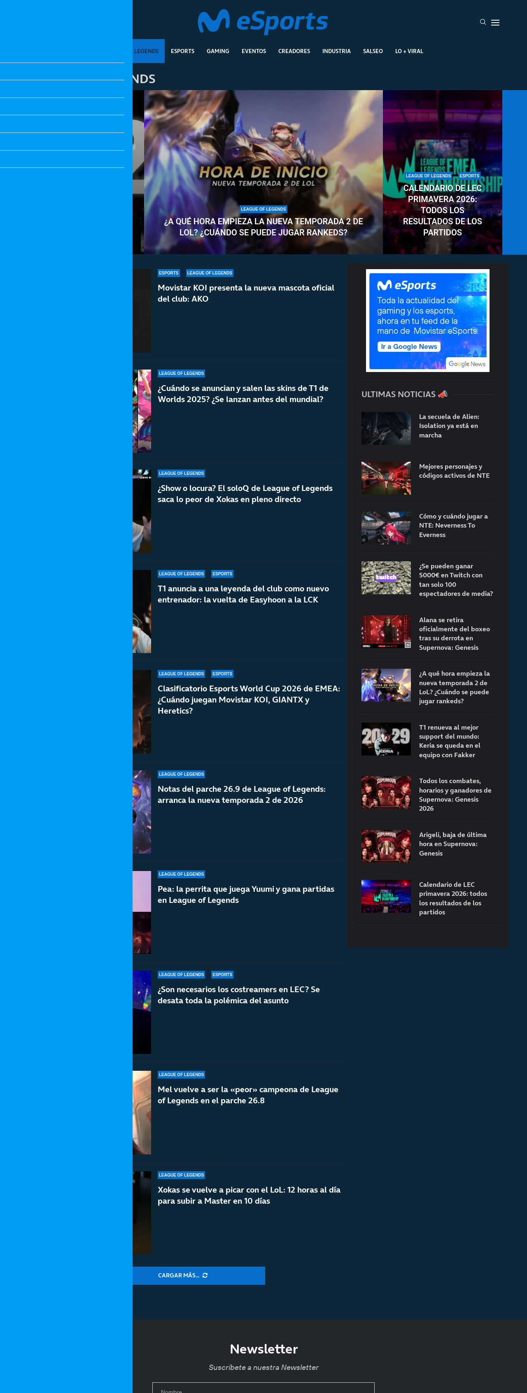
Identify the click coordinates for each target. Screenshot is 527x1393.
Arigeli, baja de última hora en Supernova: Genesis (453, 844)
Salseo (373, 51)
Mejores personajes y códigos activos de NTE (454, 471)
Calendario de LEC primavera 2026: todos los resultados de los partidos (442, 210)
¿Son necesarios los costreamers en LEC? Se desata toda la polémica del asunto (239, 995)
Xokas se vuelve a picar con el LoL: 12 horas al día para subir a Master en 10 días (249, 1195)
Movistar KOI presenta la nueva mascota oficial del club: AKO (246, 293)
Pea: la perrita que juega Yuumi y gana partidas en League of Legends (246, 895)
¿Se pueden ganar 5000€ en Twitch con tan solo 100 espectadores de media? (456, 579)
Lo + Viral (409, 51)
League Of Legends (131, 51)
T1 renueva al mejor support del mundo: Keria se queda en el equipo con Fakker (84, 210)
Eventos (254, 51)
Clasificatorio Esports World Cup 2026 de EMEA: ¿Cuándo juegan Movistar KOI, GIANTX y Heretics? (249, 699)
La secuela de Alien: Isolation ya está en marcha (449, 426)
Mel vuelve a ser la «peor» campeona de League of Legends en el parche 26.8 (248, 1095)
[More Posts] (182, 1276)
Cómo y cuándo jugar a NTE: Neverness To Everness (453, 525)
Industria (336, 51)
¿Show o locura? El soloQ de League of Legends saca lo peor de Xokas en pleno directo (245, 493)
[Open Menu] (495, 23)
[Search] (483, 22)
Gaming (218, 51)
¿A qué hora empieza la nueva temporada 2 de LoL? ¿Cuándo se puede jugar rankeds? (263, 226)
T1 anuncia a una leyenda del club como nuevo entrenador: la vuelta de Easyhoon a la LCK (243, 594)
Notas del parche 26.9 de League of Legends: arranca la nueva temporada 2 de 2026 (242, 794)
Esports (182, 51)
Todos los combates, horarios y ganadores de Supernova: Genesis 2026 (455, 794)
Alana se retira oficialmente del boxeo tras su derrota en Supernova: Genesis (454, 633)
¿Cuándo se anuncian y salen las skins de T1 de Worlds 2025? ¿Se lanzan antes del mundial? (243, 393)
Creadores (294, 51)
